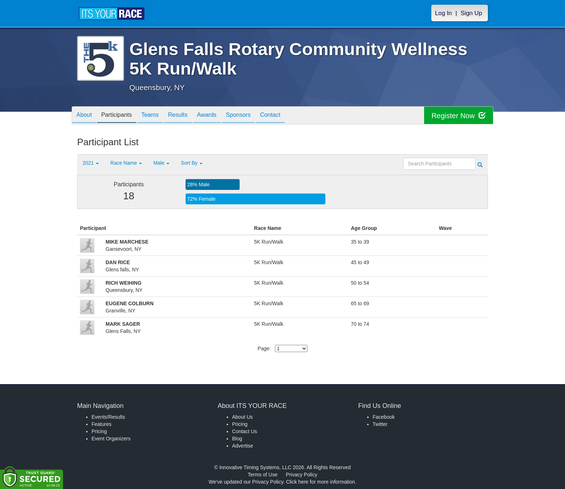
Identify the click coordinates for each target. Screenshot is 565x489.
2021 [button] (91, 163)
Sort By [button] (192, 163)
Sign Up (471, 13)
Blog (237, 438)
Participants (121, 115)
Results (187, 115)
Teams (157, 115)
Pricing (99, 431)
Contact (288, 115)
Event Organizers (111, 438)
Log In (443, 13)
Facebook (384, 417)
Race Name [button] (126, 163)
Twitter (380, 424)
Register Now (458, 115)
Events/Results (108, 417)
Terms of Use (262, 474)
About (85, 115)
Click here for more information (320, 482)
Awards (219, 115)
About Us (242, 417)
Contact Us (244, 431)
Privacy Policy (301, 474)
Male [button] (161, 163)
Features (101, 424)
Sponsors (253, 115)
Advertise (242, 446)
